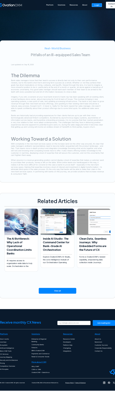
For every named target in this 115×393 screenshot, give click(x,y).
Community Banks (38, 344)
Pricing (2, 363)
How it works (4, 339)
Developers (67, 342)
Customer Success (101, 345)
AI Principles (4, 369)
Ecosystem (3, 345)
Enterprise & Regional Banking (39, 340)
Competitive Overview (7, 366)
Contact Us (98, 351)
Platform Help (67, 345)
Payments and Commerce (40, 354)
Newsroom (98, 342)
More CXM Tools (5, 351)
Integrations (67, 351)
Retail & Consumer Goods (40, 356)
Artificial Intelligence (7, 348)
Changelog (67, 348)
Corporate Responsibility (103, 348)
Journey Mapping (6, 357)
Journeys (3, 342)
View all (57, 291)
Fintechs (34, 347)
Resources (74, 5)
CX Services (4, 354)
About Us (98, 339)
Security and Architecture (9, 360)
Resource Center (69, 339)
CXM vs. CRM (36, 369)
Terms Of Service (80, 383)
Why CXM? (35, 366)
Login (96, 5)
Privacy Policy (69, 383)
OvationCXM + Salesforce (41, 372)
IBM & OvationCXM (38, 350)
